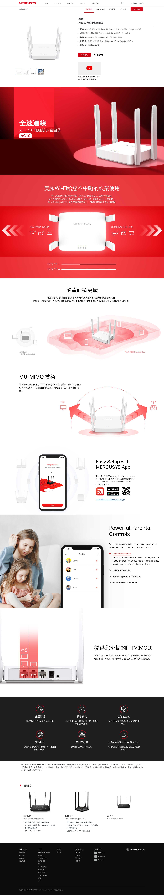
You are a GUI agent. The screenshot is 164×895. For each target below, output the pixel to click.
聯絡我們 (22, 858)
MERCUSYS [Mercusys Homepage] (27, 3)
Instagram (99, 856)
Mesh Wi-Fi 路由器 (44, 852)
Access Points (42, 875)
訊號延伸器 (41, 861)
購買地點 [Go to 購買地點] (95, 3)
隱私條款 (22, 861)
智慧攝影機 (41, 872)
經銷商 (78, 855)
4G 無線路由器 (43, 858)
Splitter (40, 881)
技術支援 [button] (58, 3)
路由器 (21, 9)
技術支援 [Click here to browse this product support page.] (123, 9)
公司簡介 (22, 852)
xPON (40, 878)
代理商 (78, 852)
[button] (136, 3)
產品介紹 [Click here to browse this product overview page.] (89, 9)
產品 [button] (47, 3)
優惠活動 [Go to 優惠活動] (83, 3)
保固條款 (22, 855)
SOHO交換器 (42, 867)
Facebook (99, 853)
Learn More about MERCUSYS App (110, 499)
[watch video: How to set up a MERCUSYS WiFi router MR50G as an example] (89, 68)
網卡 (39, 864)
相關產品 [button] (27, 785)
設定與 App (100, 9)
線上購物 (78, 858)
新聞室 (59, 852)
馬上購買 (136, 9)
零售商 (78, 861)
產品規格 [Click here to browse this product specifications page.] (112, 9)
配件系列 (41, 869)
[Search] (122, 3)
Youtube (99, 860)
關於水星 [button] (70, 3)
